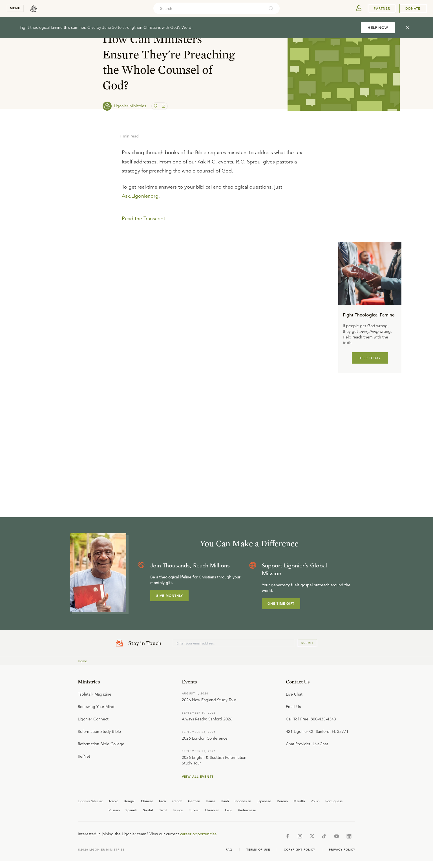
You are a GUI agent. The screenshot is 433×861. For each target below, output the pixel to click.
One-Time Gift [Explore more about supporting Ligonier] (281, 604)
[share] (163, 106)
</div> (216, 262)
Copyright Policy (299, 849)
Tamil (163, 810)
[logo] (33, 8)
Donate (412, 8)
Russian (114, 810)
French (177, 801)
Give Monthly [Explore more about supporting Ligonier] (169, 596)
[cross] (407, 27)
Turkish (194, 810)
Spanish (131, 810)
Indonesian (243, 801)
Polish (315, 801)
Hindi (225, 801)
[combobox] (208, 8)
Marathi (299, 801)
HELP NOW (378, 27)
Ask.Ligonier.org (140, 196)
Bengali (129, 801)
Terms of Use (258, 849)
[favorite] (156, 106)
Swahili (148, 810)
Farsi (162, 801)
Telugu (178, 810)
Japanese (264, 801)
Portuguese (334, 801)
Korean (282, 801)
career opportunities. (199, 833)
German (194, 801)
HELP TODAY (370, 358)
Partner (382, 8)
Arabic (113, 801)
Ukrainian (212, 810)
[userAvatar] (358, 8)
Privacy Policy (342, 849)
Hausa (210, 801)
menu (15, 8)
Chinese (147, 801)
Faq (229, 849)
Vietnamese (247, 810)
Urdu (228, 810)
